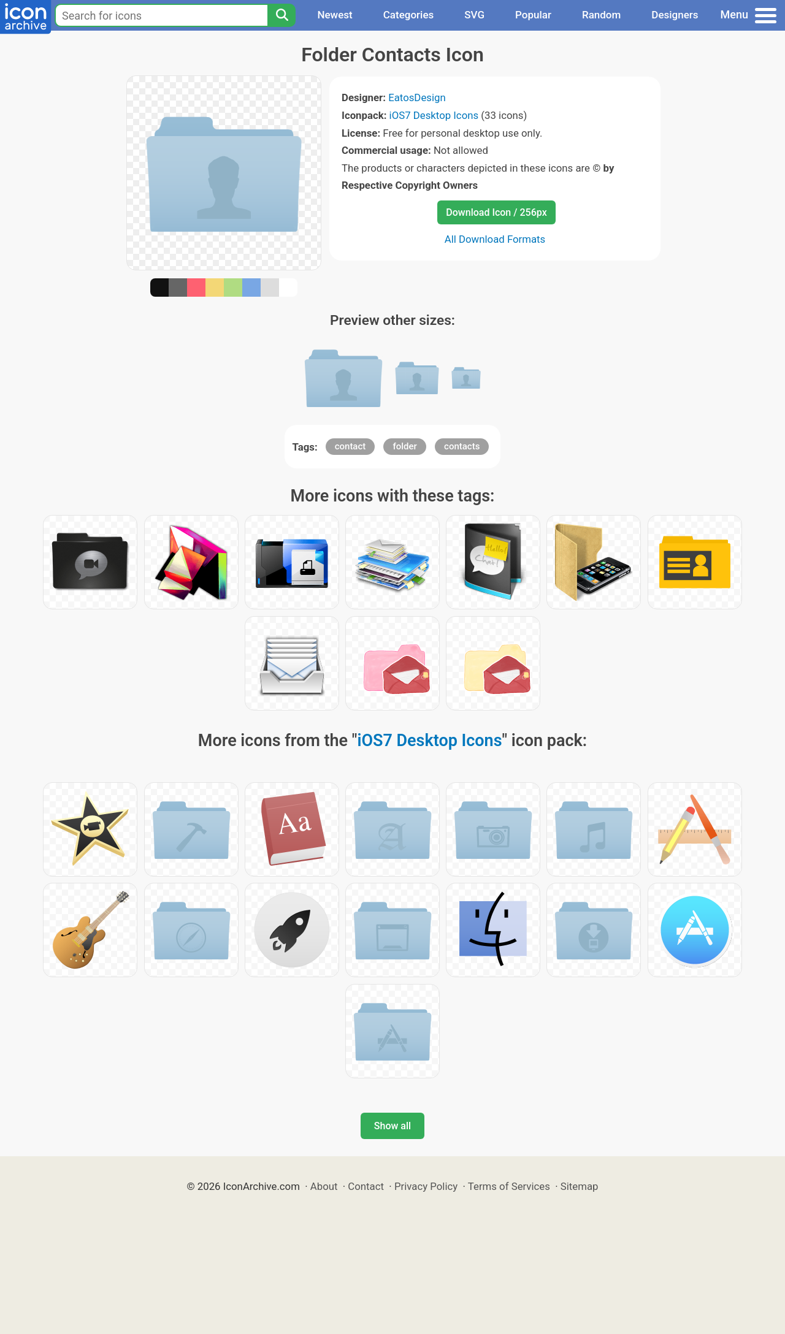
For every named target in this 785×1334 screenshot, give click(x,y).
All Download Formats (495, 239)
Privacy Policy (426, 1186)
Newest (334, 15)
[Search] (281, 15)
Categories (408, 15)
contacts (462, 446)
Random (601, 15)
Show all (392, 1126)
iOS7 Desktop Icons (434, 115)
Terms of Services (509, 1186)
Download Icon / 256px (496, 212)
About (324, 1186)
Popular (533, 15)
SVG (474, 15)
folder (404, 446)
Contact (366, 1186)
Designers (674, 15)
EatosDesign (417, 97)
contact (350, 446)
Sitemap (580, 1186)
